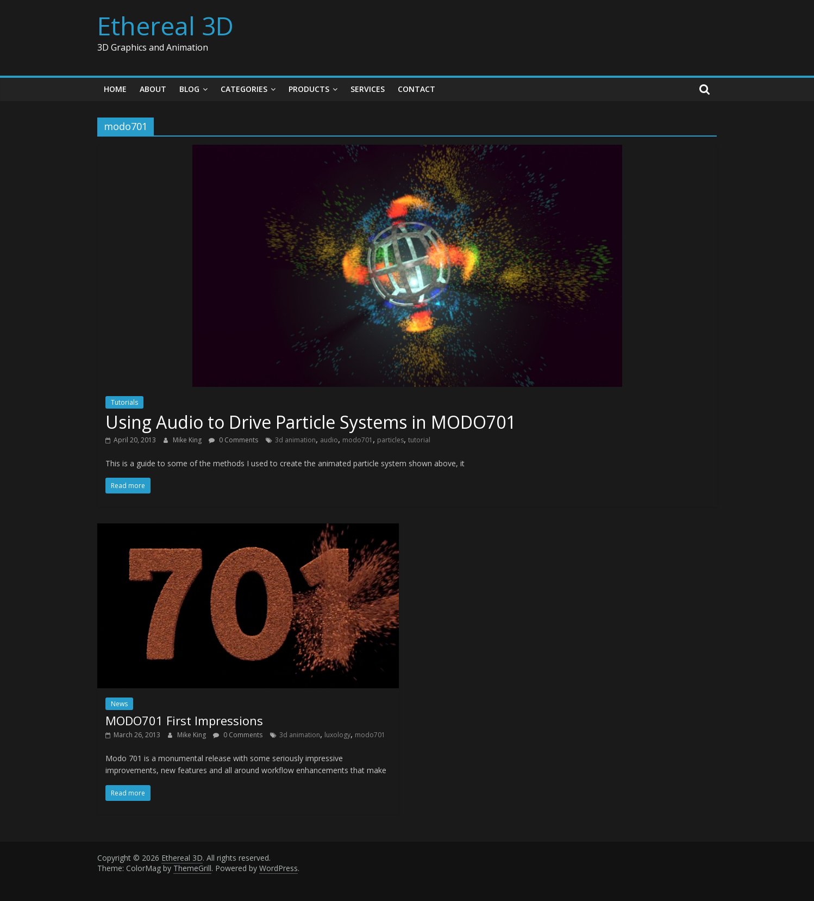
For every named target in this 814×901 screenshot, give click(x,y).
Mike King (188, 440)
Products (309, 89)
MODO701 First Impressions (184, 720)
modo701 (357, 440)
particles (390, 440)
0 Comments (233, 440)
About (153, 89)
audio (329, 440)
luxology (337, 734)
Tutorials (124, 402)
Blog (189, 89)
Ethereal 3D (165, 25)
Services (367, 89)
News (119, 703)
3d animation (295, 440)
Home (115, 89)
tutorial (419, 440)
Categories (244, 89)
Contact (416, 89)
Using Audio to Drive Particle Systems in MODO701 (310, 422)
